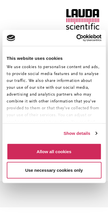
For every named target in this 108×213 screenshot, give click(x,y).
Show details (77, 133)
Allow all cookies (54, 151)
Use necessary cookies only (54, 170)
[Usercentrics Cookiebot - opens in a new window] (76, 38)
